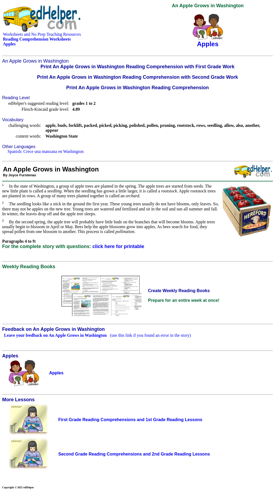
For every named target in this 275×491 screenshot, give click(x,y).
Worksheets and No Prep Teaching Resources (42, 34)
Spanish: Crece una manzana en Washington (46, 151)
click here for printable (118, 246)
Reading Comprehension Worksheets (37, 39)
